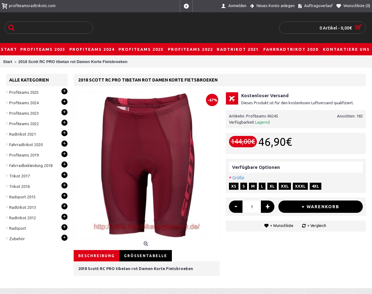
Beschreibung (96, 256)
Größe (238, 177)
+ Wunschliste (281, 226)
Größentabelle (145, 256)
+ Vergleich (316, 226)
